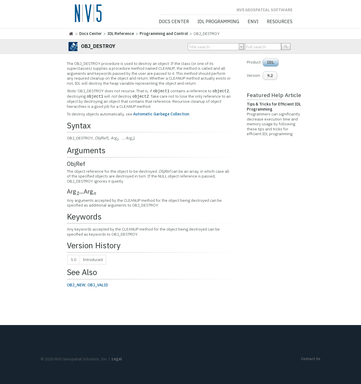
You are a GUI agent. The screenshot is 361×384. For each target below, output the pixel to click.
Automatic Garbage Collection (161, 114)
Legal (117, 358)
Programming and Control (164, 33)
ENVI (253, 21)
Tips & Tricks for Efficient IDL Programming (274, 107)
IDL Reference (120, 33)
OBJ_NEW (76, 285)
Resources (279, 21)
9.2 (270, 75)
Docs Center (174, 21)
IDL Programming (218, 21)
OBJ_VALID (97, 285)
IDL (270, 62)
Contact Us (310, 358)
